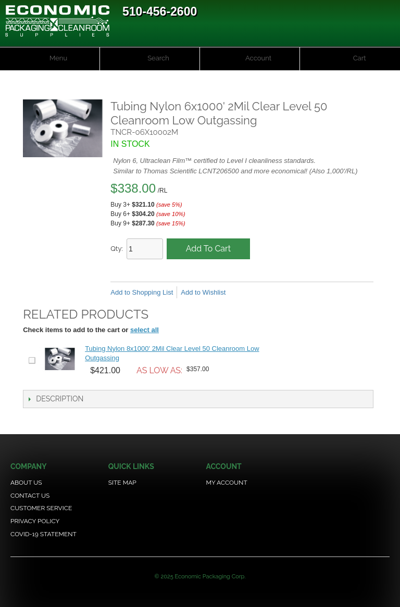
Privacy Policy (34, 521)
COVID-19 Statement (43, 534)
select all (144, 330)
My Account (226, 482)
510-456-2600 (159, 11)
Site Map (122, 482)
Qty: (116, 248)
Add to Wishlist (203, 292)
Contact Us (29, 495)
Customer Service (41, 508)
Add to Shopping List (141, 292)
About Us (26, 482)
